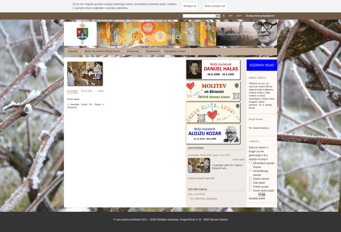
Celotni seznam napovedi (201, 178)
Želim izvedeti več (215, 6)
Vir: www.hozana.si (259, 128)
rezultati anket (257, 198)
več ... (225, 168)
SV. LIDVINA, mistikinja (203, 198)
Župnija (73, 51)
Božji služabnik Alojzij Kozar (103, 51)
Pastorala (133, 51)
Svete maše (73, 99)
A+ (230, 15)
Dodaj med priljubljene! (260, 15)
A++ (239, 15)
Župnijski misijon (175, 51)
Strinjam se (189, 6)
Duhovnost (153, 51)
